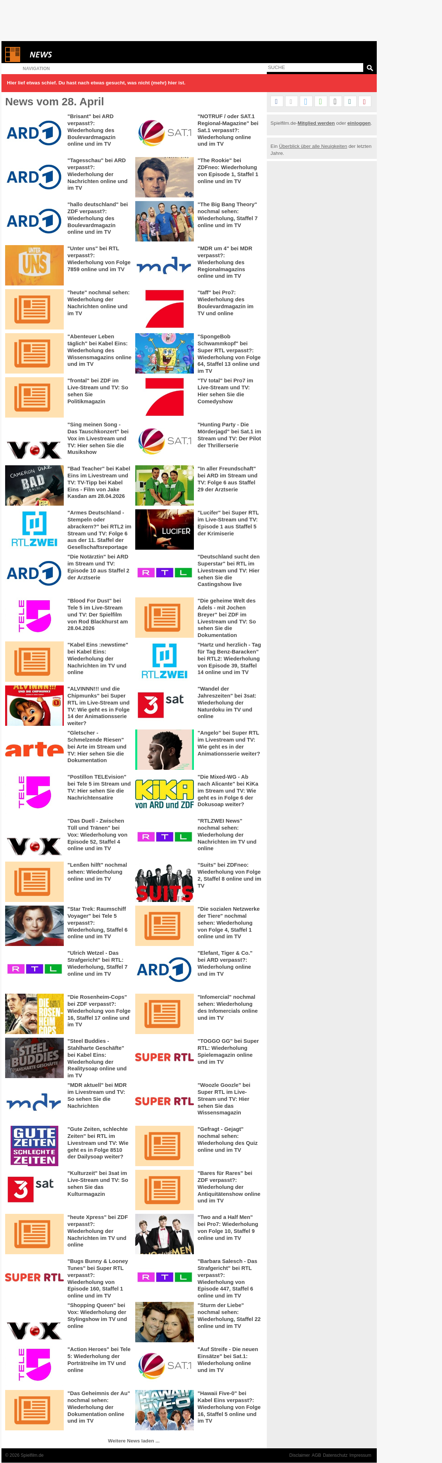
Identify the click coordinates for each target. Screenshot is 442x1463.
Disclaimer (299, 1455)
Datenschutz (335, 1455)
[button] (277, 101)
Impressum (360, 1455)
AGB (316, 1455)
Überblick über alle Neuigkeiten (313, 146)
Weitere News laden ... (134, 1441)
